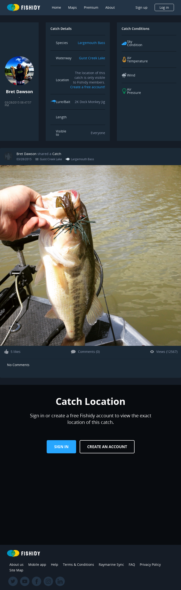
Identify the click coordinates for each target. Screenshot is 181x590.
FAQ (132, 564)
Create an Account (107, 446)
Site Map (16, 570)
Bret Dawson (26, 153)
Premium (91, 7)
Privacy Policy (150, 564)
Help (54, 564)
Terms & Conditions (78, 564)
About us (16, 564)
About (110, 7)
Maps (72, 7)
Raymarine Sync (111, 564)
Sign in (61, 446)
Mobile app (37, 564)
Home (56, 7)
